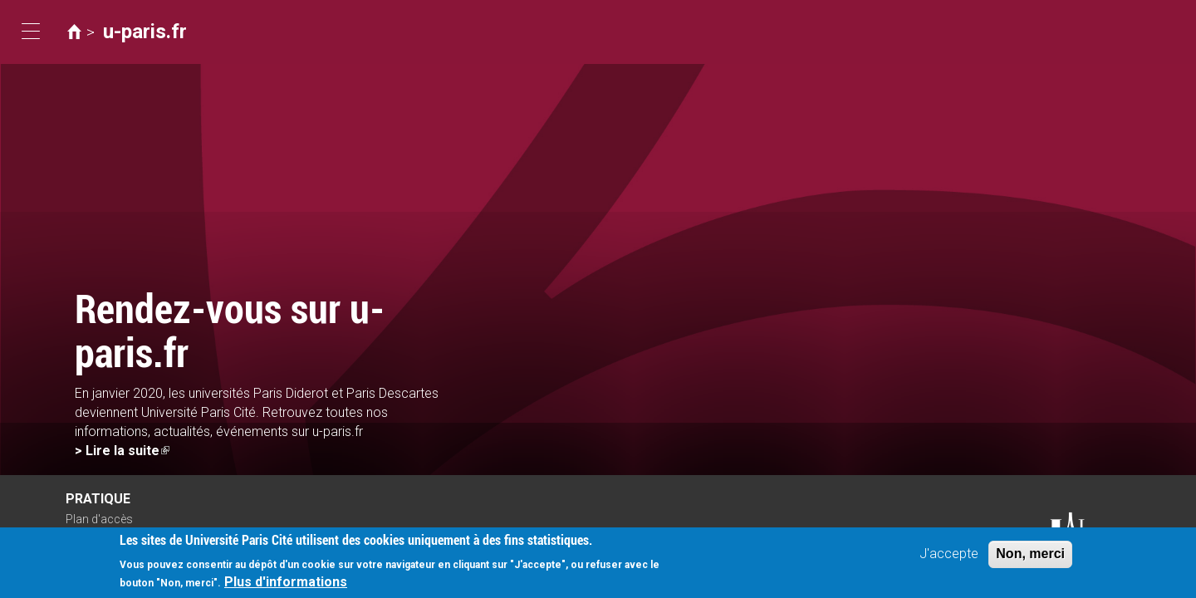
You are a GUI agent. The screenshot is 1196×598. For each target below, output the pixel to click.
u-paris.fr (145, 31)
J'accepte (948, 557)
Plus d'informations (285, 585)
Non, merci (1030, 557)
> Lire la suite (122, 450)
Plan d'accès (99, 519)
